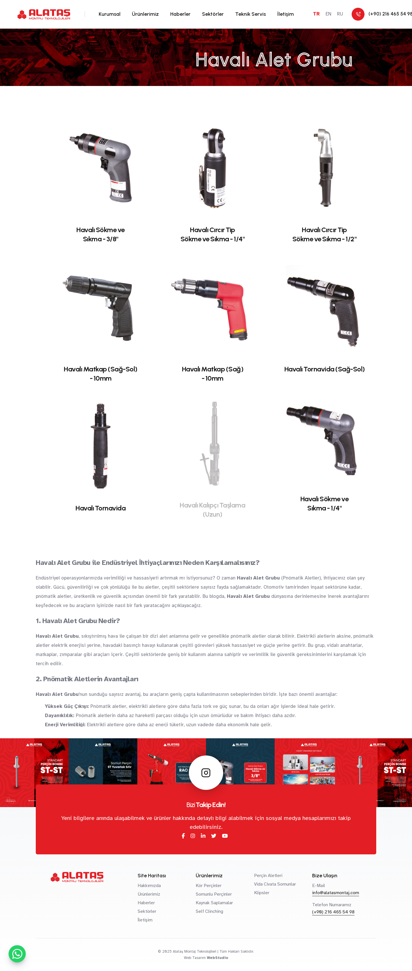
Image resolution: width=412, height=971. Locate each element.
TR (316, 14)
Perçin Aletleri (268, 875)
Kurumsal (109, 14)
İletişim (285, 14)
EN (328, 14)
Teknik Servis (250, 14)
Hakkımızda (149, 885)
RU (340, 14)
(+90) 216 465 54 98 (333, 912)
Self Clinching (209, 911)
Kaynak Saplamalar (214, 903)
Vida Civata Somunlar (275, 884)
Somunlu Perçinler (214, 894)
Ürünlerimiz (145, 14)
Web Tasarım (195, 958)
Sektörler (213, 14)
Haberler (180, 14)
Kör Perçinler (208, 885)
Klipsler (261, 893)
